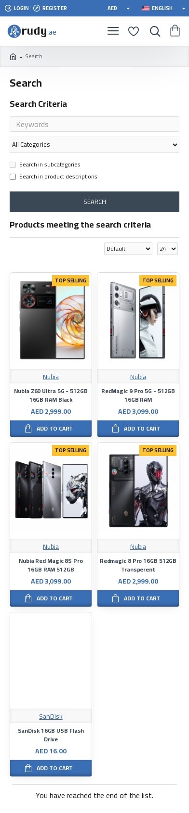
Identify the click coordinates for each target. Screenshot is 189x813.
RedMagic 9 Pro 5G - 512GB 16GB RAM (138, 395)
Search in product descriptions (53, 177)
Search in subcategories (45, 165)
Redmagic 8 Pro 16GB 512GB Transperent (138, 565)
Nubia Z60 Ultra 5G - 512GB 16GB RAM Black (50, 395)
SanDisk (50, 716)
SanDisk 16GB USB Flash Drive (51, 735)
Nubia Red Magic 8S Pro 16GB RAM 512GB (51, 565)
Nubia (51, 377)
